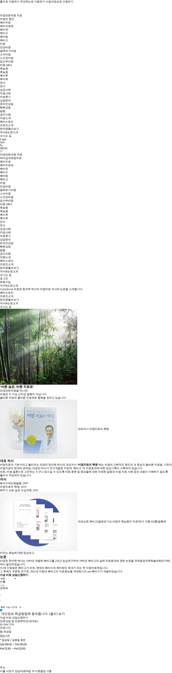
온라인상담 (6, 104)
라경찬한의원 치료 (11, 15)
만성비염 (5, 47)
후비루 (4, 75)
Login (3, 139)
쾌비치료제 (6, 26)
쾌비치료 (5, 22)
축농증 (4, 68)
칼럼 (2, 111)
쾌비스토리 (6, 121)
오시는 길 (5, 135)
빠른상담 (5, 107)
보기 (61, 613)
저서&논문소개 (9, 132)
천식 (2, 82)
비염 (2, 43)
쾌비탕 (4, 36)
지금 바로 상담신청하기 (14, 617)
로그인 (4, 278)
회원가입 (5, 282)
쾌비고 (4, 40)
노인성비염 (6, 57)
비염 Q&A (6, 65)
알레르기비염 (8, 50)
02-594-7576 (7, 624)
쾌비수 (4, 33)
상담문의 (5, 100)
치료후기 (5, 96)
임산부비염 (6, 61)
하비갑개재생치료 (11, 158)
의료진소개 (6, 125)
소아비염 (5, 54)
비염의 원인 (7, 19)
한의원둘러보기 (9, 128)
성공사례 (5, 89)
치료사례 (5, 93)
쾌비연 (4, 29)
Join (2, 142)
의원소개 (5, 118)
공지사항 (5, 114)
